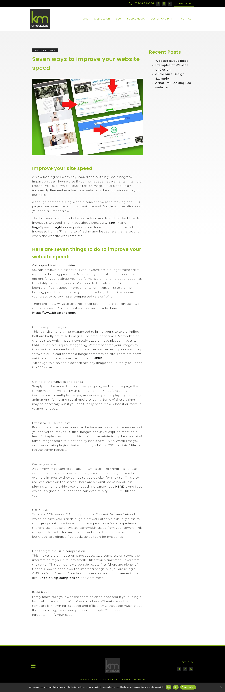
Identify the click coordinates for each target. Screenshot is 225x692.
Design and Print (163, 18)
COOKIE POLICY (109, 679)
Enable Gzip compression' (60, 578)
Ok (168, 687)
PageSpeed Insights (48, 227)
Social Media (136, 18)
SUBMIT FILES (183, 3)
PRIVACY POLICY (88, 679)
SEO (118, 18)
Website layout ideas (171, 61)
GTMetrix (112, 222)
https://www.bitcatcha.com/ (54, 313)
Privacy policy (188, 687)
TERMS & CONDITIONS (133, 679)
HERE (98, 358)
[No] (221, 687)
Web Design (102, 18)
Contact (187, 18)
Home (84, 18)
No (175, 687)
